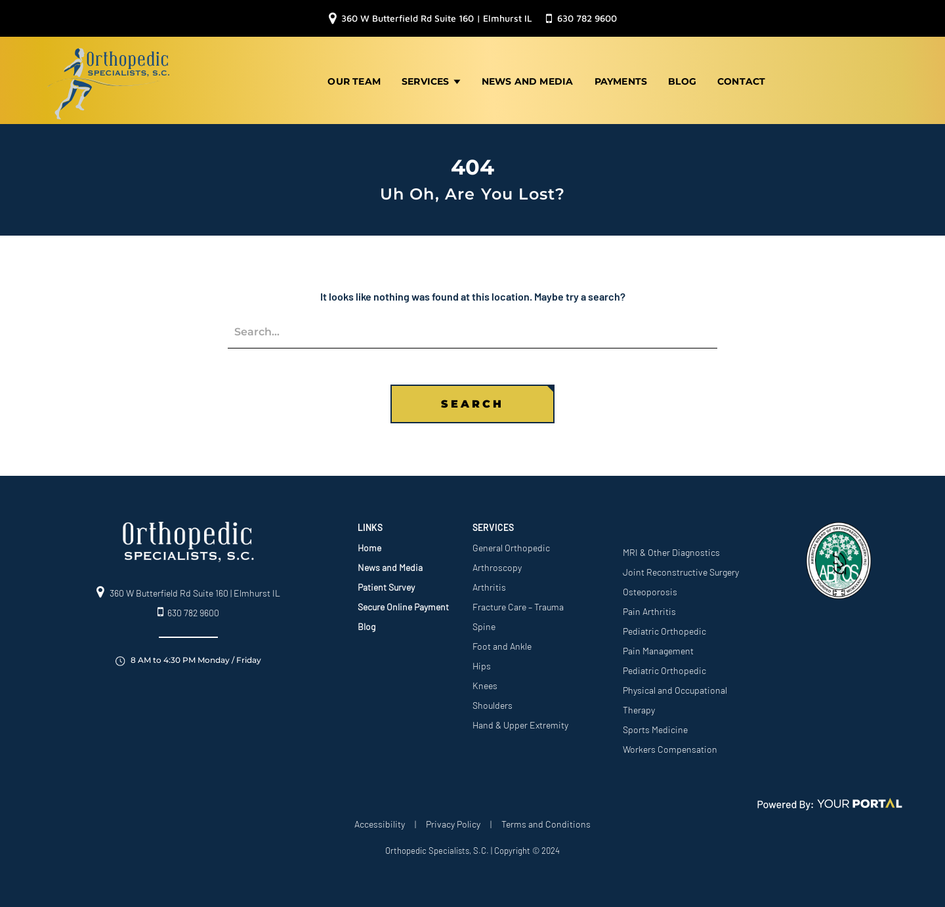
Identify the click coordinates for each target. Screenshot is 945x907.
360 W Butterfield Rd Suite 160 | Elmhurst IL (430, 18)
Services (431, 80)
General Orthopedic (511, 545)
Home (369, 545)
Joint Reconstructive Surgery (681, 569)
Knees (484, 682)
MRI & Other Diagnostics (671, 549)
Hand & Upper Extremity (520, 722)
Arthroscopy (497, 564)
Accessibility (379, 821)
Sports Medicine (655, 726)
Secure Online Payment (403, 604)
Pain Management (658, 648)
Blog (682, 80)
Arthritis (489, 584)
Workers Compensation (670, 746)
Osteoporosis (650, 589)
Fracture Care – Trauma (518, 604)
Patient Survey (386, 584)
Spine (483, 623)
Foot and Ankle (502, 643)
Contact (741, 80)
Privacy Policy (453, 821)
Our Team (354, 80)
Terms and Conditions (546, 821)
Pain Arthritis (649, 608)
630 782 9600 (581, 18)
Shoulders (492, 702)
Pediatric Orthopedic (664, 628)
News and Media (528, 80)
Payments (621, 80)
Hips (481, 663)
